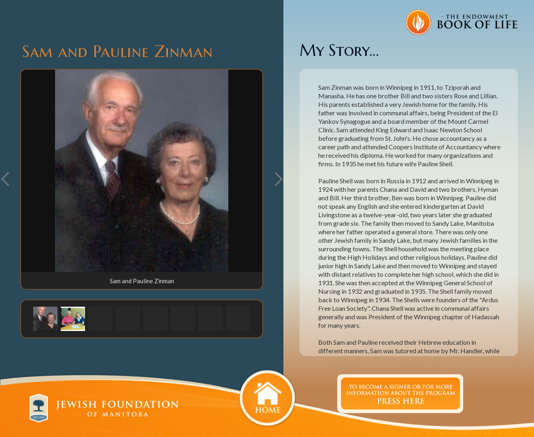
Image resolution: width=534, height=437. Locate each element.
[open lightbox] (141, 171)
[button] (278, 179)
